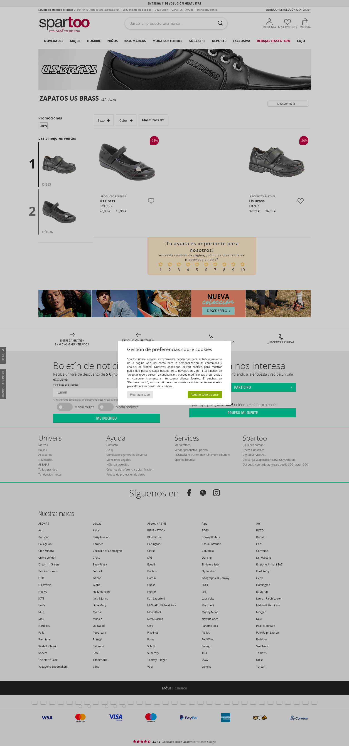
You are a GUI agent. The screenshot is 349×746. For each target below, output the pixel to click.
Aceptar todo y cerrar (205, 394)
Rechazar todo (140, 394)
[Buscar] (220, 23)
